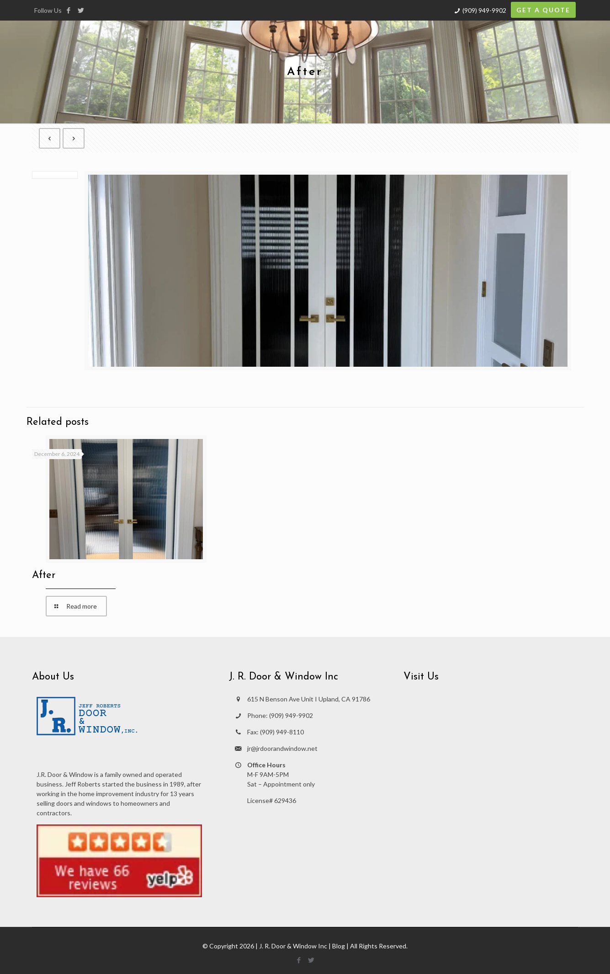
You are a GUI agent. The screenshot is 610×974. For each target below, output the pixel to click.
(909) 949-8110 (282, 732)
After (43, 575)
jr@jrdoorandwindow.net (282, 748)
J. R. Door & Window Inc (293, 946)
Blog (338, 946)
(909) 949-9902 (484, 10)
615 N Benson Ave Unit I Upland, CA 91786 (308, 699)
